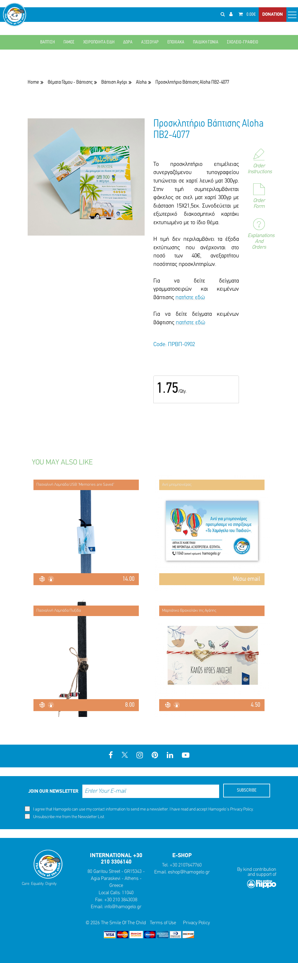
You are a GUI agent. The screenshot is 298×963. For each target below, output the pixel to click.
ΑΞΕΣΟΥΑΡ (150, 42)
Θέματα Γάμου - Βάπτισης (70, 82)
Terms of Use (163, 922)
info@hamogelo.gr (122, 906)
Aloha (141, 82)
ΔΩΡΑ (127, 42)
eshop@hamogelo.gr (189, 872)
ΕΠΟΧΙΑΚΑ (175, 42)
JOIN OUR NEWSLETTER (53, 791)
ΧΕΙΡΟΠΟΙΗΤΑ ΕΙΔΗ (98, 42)
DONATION (272, 14)
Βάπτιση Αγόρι (114, 82)
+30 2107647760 (186, 865)
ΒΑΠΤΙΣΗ (47, 42)
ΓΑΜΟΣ (68, 42)
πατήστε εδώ (190, 298)
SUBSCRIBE (246, 790)
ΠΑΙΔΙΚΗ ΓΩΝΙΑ (205, 42)
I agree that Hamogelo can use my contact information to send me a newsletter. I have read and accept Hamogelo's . (139, 809)
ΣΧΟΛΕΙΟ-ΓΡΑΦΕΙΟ (242, 42)
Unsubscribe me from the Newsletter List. (65, 816)
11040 (128, 892)
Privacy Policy (241, 809)
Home (33, 82)
